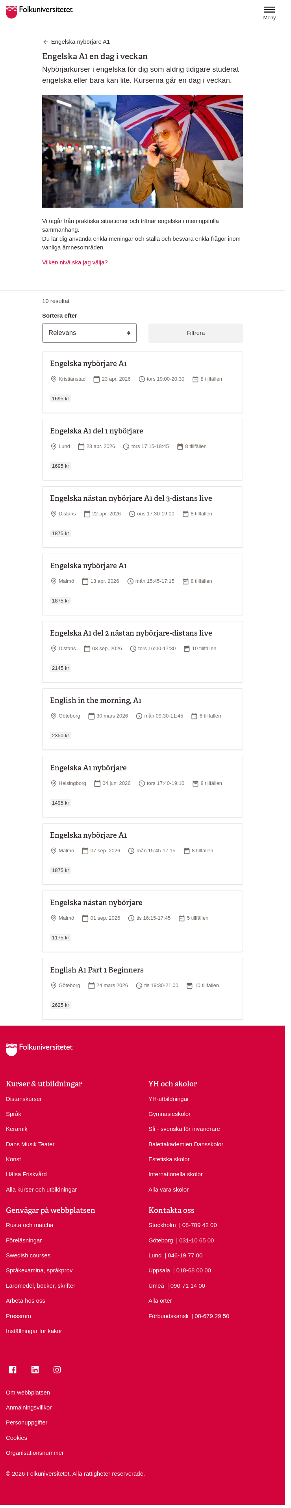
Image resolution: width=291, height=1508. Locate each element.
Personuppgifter (26, 1422)
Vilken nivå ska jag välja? (75, 262)
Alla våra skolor (168, 1189)
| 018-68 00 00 (192, 1270)
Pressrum (18, 1316)
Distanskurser (24, 1098)
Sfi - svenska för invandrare (184, 1128)
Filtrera (196, 332)
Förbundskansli (168, 1316)
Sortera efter (59, 315)
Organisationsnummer (35, 1452)
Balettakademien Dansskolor (185, 1144)
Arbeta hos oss (25, 1300)
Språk (13, 1113)
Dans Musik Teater (30, 1144)
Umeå (156, 1285)
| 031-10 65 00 (195, 1240)
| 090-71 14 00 (186, 1285)
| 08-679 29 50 (210, 1315)
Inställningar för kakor (34, 1331)
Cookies (16, 1437)
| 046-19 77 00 (183, 1255)
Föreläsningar (24, 1240)
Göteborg (160, 1240)
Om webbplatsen (28, 1392)
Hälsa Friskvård (26, 1174)
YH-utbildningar (168, 1098)
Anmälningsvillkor (29, 1407)
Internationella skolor (175, 1174)
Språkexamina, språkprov (39, 1270)
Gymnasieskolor (169, 1113)
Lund (154, 1255)
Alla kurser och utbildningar (41, 1189)
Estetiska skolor (169, 1159)
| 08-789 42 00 (198, 1224)
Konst (13, 1159)
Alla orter (160, 1300)
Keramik (17, 1128)
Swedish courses (28, 1255)
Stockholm (162, 1225)
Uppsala (159, 1270)
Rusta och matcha (29, 1225)
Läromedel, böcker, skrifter (40, 1285)
